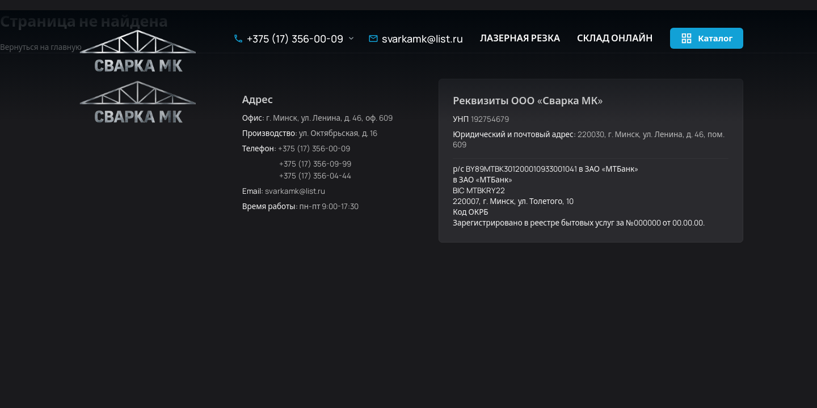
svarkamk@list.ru (422, 38)
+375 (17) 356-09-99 (315, 164)
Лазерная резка (520, 38)
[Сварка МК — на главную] (138, 50)
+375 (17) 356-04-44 (315, 176)
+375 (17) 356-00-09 (295, 38)
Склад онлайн (615, 38)
